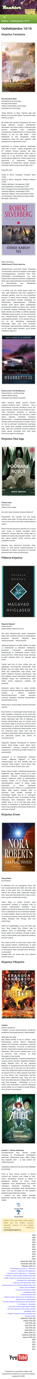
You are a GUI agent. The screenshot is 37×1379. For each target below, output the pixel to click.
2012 (34, 1347)
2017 (34, 1256)
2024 (34, 1240)
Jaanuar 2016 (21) (29, 1337)
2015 (34, 1340)
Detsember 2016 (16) (28, 1261)
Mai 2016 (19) (31, 1328)
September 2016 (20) (28, 1318)
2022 (34, 1245)
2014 (34, 1342)
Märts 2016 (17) (30, 1332)
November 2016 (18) (28, 1264)
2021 (34, 1247)
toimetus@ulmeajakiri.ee (12, 1230)
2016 (34, 1259)
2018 (34, 1254)
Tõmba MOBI (18, 1217)
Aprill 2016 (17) (30, 1330)
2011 (34, 1349)
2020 (34, 1249)
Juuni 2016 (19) (30, 1325)
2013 (34, 1344)
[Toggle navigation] (4, 17)
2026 (34, 1235)
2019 (34, 1252)
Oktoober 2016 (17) (29, 1266)
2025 (34, 1237)
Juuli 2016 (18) (30, 1323)
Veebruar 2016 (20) (29, 1335)
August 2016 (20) (29, 1321)
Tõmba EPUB (18, 1209)
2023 (34, 1242)
